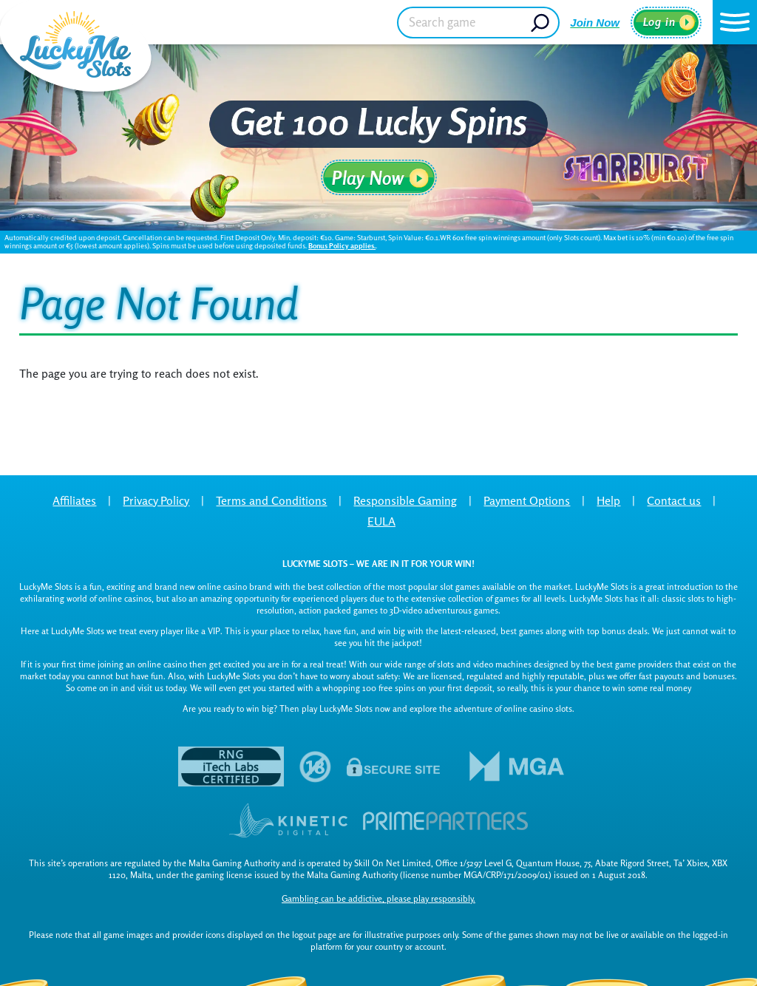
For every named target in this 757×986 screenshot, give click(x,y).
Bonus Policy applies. (342, 245)
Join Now (594, 22)
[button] (735, 22)
